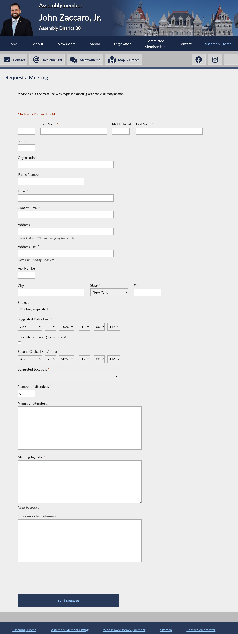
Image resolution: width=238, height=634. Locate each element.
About (38, 44)
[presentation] (47, 576)
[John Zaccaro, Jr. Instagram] (215, 59)
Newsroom (66, 44)
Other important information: (39, 513)
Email (23, 191)
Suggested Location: (33, 368)
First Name (49, 124)
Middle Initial (121, 124)
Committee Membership (154, 44)
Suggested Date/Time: (35, 319)
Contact (185, 44)
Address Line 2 (41, 247)
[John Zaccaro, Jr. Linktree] (231, 59)
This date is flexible (42, 336)
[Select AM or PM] (115, 326)
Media (95, 44)
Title (21, 124)
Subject (23, 302)
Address (52, 225)
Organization (27, 158)
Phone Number (29, 175)
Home (13, 44)
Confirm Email (29, 208)
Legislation (122, 44)
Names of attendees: (33, 402)
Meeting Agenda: (31, 455)
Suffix (22, 141)
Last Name (145, 124)
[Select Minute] (100, 326)
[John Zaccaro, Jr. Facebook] (198, 59)
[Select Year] (66, 326)
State (95, 285)
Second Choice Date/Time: (38, 351)
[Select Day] (49, 326)
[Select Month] (29, 326)
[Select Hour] (85, 326)
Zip (135, 285)
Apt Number (27, 268)
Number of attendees (34, 386)
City (22, 285)
